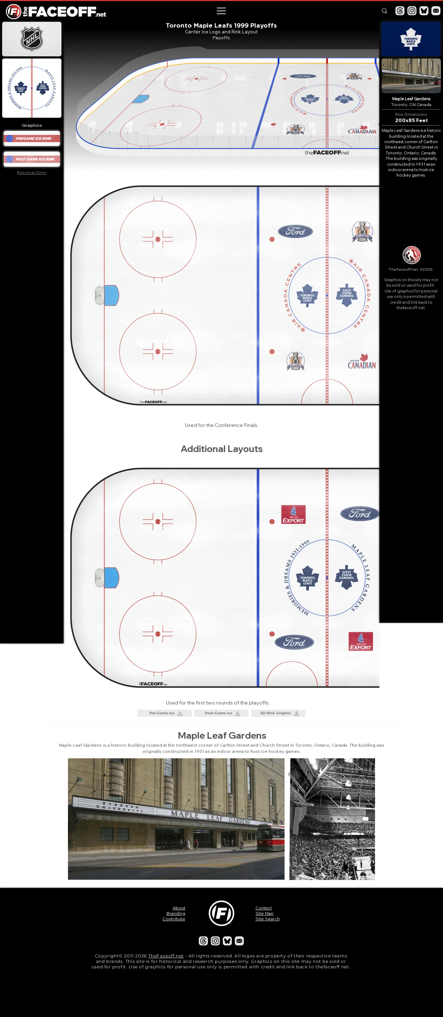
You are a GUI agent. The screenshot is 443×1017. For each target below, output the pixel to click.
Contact (263, 908)
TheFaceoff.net (166, 956)
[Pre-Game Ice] (164, 713)
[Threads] (399, 10)
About (179, 908)
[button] (221, 11)
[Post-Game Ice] (221, 713)
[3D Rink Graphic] (278, 713)
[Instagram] (411, 10)
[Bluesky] (423, 10)
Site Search (267, 918)
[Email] (435, 10)
